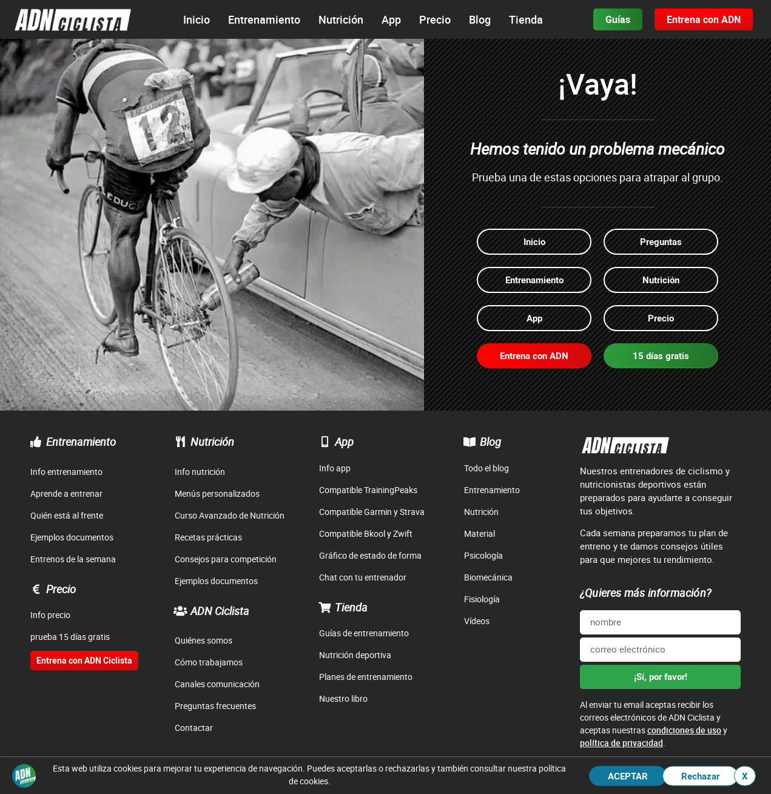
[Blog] (469, 441)
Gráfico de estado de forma (370, 555)
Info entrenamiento (66, 471)
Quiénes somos (203, 640)
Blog (490, 441)
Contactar (194, 727)
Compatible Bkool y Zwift (365, 533)
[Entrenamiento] (35, 441)
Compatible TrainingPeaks (368, 490)
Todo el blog (486, 468)
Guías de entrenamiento (364, 633)
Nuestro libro (343, 698)
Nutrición (212, 441)
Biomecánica (488, 577)
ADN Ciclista (219, 611)
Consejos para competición (226, 559)
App (344, 441)
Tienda (351, 607)
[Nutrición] (180, 441)
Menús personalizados (217, 493)
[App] (324, 441)
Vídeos (477, 621)
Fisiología (482, 599)
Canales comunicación (217, 684)
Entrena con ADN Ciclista (84, 660)
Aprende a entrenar (66, 493)
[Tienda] (324, 607)
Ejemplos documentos (71, 537)
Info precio (50, 615)
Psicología (483, 555)
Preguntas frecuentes (215, 706)
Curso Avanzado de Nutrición (229, 515)
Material (479, 533)
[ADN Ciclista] (180, 610)
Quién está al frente (66, 515)
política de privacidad (621, 743)
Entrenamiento (81, 441)
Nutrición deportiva (355, 655)
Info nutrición (200, 471)
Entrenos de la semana (73, 559)
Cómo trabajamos (209, 662)
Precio (61, 589)
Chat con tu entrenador (362, 577)
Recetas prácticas (208, 537)
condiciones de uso (684, 730)
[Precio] (35, 589)
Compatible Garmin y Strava (372, 511)
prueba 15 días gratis (70, 636)
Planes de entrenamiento (365, 676)
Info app (335, 468)
